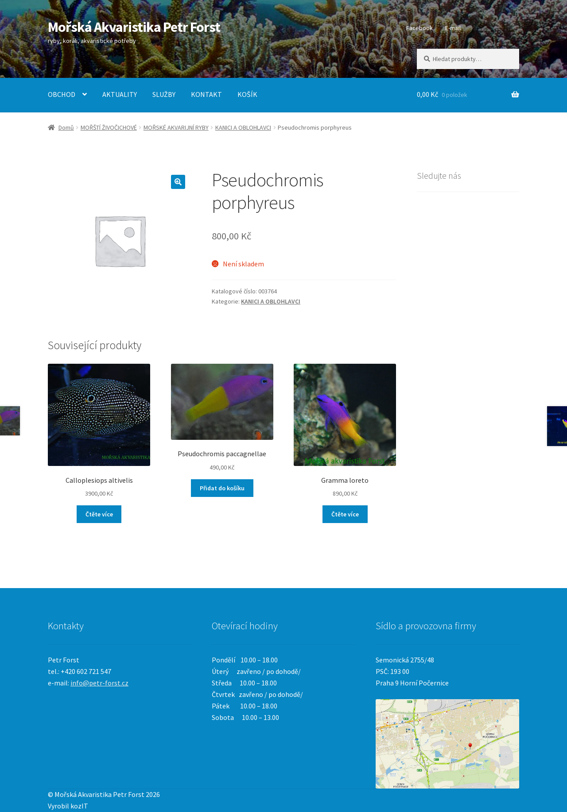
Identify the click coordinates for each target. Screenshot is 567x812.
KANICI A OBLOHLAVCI (243, 127)
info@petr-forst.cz (99, 682)
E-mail (453, 28)
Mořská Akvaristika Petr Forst (134, 27)
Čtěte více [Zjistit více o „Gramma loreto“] (345, 514)
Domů (66, 127)
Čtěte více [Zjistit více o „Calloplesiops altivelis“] (99, 514)
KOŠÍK (247, 94)
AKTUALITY (119, 94)
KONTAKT (206, 94)
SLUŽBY (163, 94)
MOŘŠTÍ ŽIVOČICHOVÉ (109, 127)
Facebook (419, 28)
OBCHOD (61, 94)
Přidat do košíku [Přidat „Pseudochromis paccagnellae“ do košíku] (222, 488)
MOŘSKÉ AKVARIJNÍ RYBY (176, 127)
